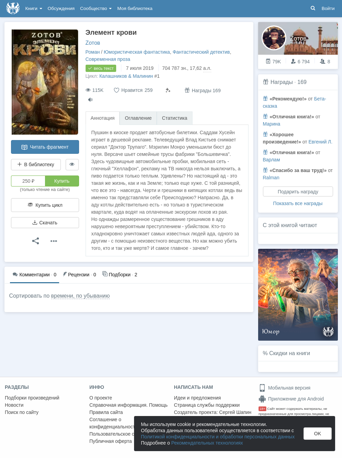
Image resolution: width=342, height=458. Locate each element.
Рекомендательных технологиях (207, 443)
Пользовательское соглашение (124, 434)
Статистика (174, 118)
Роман (93, 52)
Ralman (271, 177)
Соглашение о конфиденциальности (113, 423)
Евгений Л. (320, 142)
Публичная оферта (110, 441)
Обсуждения (61, 8)
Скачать (44, 222)
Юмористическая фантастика (137, 52)
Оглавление (138, 118)
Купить (61, 181)
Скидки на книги (289, 353)
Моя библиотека (134, 8)
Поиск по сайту (21, 412)
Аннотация (103, 118)
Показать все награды (298, 203)
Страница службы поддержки (207, 405)
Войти (328, 8)
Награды (282, 82)
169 (302, 82)
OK (317, 433)
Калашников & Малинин (126, 76)
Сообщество (96, 8)
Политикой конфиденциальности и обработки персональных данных (218, 436)
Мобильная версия (284, 388)
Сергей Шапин (235, 412)
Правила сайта (106, 412)
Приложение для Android (291, 399)
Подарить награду (297, 191)
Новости (14, 405)
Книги (33, 8)
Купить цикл (44, 205)
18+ (262, 409)
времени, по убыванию (80, 296)
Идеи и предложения (197, 398)
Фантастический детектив (201, 52)
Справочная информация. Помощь (128, 405)
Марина (271, 124)
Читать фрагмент (44, 147)
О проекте (100, 398)
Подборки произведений (32, 398)
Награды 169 (203, 90)
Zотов (93, 43)
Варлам (271, 159)
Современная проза (108, 59)
